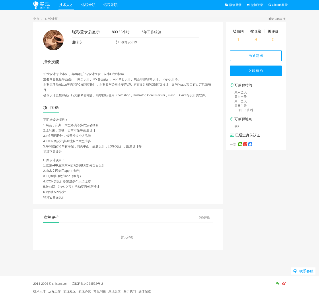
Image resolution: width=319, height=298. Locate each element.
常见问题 (99, 291)
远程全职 (88, 5)
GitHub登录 (278, 5)
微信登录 (233, 5)
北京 (36, 19)
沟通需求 (255, 56)
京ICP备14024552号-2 (87, 283)
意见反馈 (114, 291)
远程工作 (54, 291)
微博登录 (255, 5)
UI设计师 (51, 19)
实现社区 (69, 291)
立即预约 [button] (255, 71)
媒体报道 (144, 291)
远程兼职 (110, 5)
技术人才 (66, 5)
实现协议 (84, 291)
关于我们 (129, 291)
